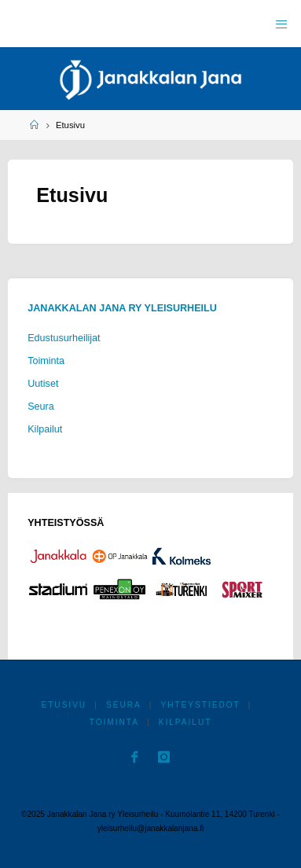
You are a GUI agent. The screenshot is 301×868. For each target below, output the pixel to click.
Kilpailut (45, 429)
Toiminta (46, 360)
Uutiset (43, 383)
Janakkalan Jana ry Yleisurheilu (122, 308)
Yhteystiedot (200, 705)
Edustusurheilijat (64, 338)
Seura (41, 406)
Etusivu (63, 705)
